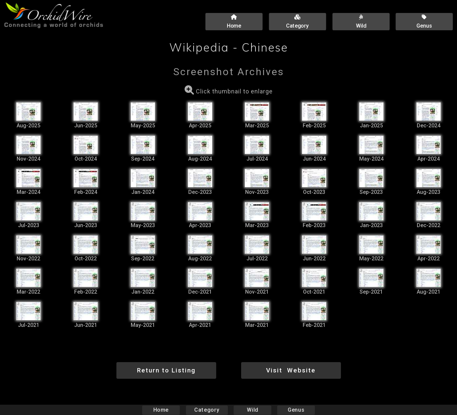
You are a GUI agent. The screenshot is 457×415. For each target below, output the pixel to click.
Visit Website (291, 370)
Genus (295, 410)
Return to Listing (166, 370)
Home (161, 410)
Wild (252, 410)
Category (207, 410)
